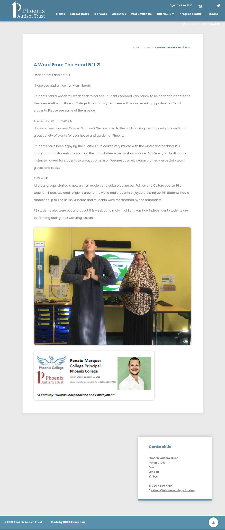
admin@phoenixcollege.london (173, 490)
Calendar (190, 24)
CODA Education (74, 522)
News (147, 47)
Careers (100, 14)
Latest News (79, 14)
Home (60, 14)
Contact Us (212, 24)
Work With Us (141, 14)
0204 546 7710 (183, 5)
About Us (119, 14)
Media (213, 14)
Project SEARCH (191, 14)
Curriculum (165, 14)
